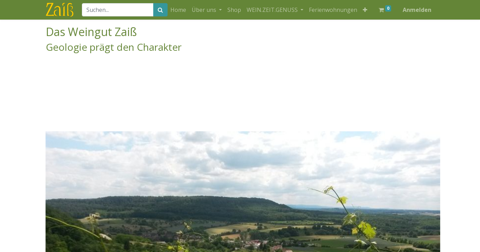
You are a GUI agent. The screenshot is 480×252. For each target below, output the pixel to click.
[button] (365, 10)
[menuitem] (178, 10)
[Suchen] (160, 9)
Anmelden (417, 10)
